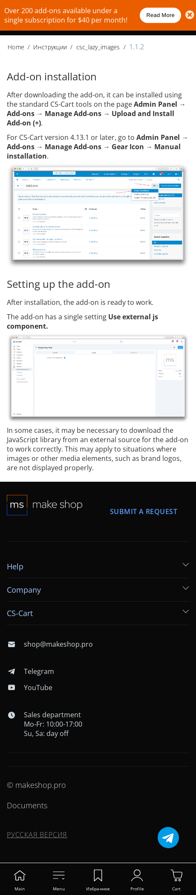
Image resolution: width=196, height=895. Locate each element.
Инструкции (50, 47)
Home (16, 47)
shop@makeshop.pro (50, 644)
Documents (27, 805)
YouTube (29, 687)
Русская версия (37, 834)
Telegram (30, 671)
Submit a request (143, 511)
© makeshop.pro (36, 785)
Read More (160, 15)
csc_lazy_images (98, 47)
